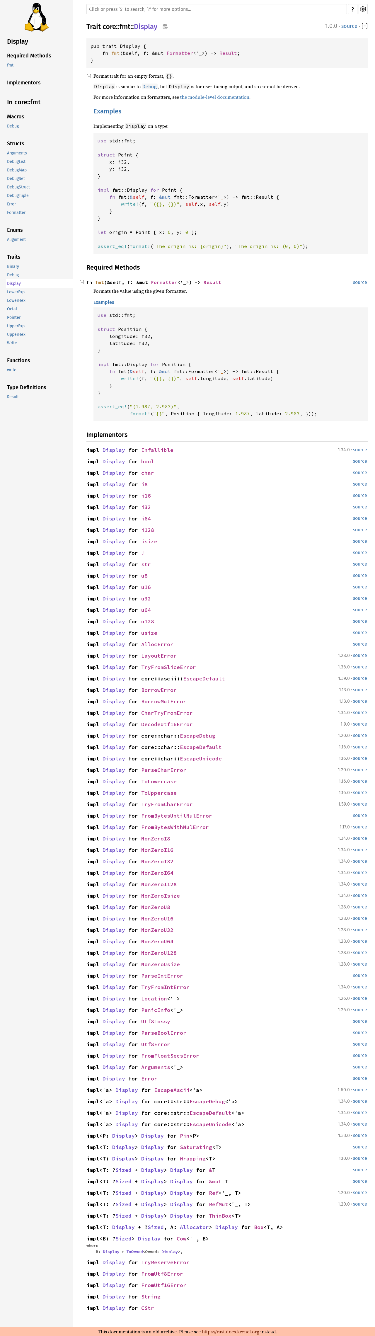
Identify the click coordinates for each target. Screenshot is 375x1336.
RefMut (218, 1204)
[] (365, 26)
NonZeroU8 (155, 907)
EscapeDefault (204, 678)
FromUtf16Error (163, 1285)
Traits (14, 257)
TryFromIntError (165, 987)
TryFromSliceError (168, 667)
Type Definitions (26, 387)
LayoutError (159, 655)
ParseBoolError (163, 1032)
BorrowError (159, 690)
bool (147, 461)
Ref (214, 1192)
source (349, 26)
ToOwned (134, 1251)
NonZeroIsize (160, 895)
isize (149, 541)
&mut (217, 1181)
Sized (123, 1170)
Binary (13, 266)
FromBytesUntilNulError (176, 815)
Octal (12, 309)
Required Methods (29, 55)
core (109, 27)
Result (13, 396)
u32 (146, 598)
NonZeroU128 (159, 952)
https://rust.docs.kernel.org (230, 1331)
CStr (147, 1308)
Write (12, 343)
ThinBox (220, 1215)
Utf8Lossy (155, 1021)
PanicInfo (155, 1010)
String (151, 1296)
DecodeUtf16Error (167, 724)
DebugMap (17, 170)
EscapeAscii (172, 1090)
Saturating (196, 1147)
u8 (144, 575)
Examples (107, 111)
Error (11, 204)
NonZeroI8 (155, 838)
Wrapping (193, 1158)
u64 (146, 610)
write (11, 369)
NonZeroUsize (160, 964)
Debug (13, 126)
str (146, 564)
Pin (185, 1135)
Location (154, 998)
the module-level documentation (214, 97)
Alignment (16, 239)
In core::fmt (23, 102)
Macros (15, 116)
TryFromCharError (167, 804)
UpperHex (16, 334)
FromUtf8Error (162, 1273)
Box (259, 1227)
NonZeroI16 (157, 850)
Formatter (16, 212)
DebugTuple (18, 195)
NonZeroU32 (157, 930)
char (147, 472)
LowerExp (16, 292)
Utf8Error (155, 1044)
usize (149, 632)
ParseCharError (163, 770)
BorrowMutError (163, 701)
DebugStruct (18, 187)
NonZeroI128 (159, 884)
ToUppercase (159, 792)
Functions (18, 360)
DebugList (16, 161)
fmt (10, 65)
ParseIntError (162, 975)
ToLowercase (159, 781)
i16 (146, 495)
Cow (181, 1238)
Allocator (194, 1227)
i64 (146, 518)
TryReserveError (165, 1262)
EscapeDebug (197, 735)
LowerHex (16, 300)
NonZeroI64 (157, 872)
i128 (147, 530)
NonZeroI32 (157, 861)
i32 (146, 507)
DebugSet (16, 178)
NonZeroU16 (157, 918)
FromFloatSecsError (170, 1055)
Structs (15, 143)
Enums (15, 230)
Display (17, 41)
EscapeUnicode (201, 758)
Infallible (157, 450)
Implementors (24, 82)
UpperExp (16, 326)
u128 (147, 621)
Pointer (14, 317)
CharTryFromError (167, 712)
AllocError (157, 644)
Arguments (17, 153)
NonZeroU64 (157, 941)
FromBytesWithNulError (175, 827)
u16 (146, 587)
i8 (144, 484)
